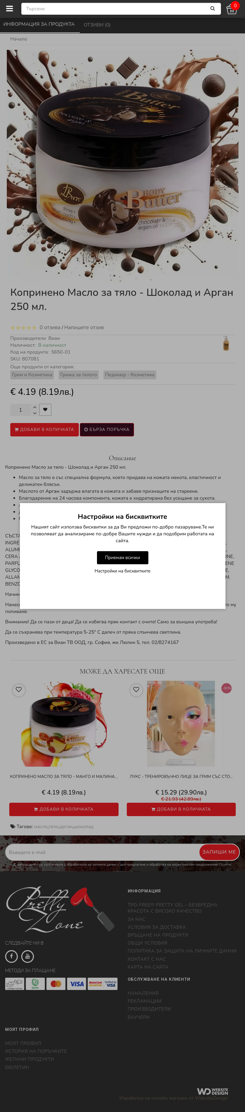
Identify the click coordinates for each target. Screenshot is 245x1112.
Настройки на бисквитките (122, 571)
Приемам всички (122, 558)
